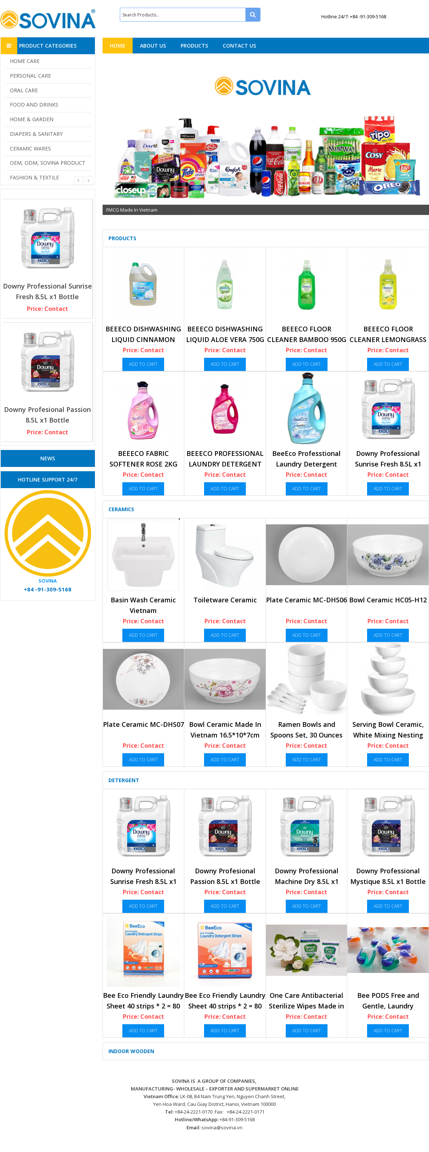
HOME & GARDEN (31, 119)
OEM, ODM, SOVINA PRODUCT (47, 162)
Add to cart (143, 364)
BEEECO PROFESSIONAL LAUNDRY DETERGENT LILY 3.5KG (224, 464)
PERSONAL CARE (30, 75)
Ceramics (121, 509)
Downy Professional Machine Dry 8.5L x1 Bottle (307, 881)
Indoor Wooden (131, 1051)
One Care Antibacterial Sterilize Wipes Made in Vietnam (306, 1006)
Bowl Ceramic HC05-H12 (388, 599)
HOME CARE (25, 60)
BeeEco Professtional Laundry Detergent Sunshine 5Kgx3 (306, 464)
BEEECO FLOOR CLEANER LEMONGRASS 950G (388, 339)
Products (122, 238)
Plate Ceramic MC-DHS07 (143, 724)
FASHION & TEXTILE (34, 177)
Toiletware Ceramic (225, 599)
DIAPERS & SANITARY (36, 133)
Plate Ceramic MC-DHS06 (306, 599)
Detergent (123, 780)
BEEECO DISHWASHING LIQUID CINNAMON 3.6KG (143, 339)
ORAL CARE (24, 90)
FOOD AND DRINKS (34, 104)
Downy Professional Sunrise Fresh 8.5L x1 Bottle (388, 464)
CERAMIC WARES (30, 148)
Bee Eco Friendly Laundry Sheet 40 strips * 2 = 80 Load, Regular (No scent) (225, 1006)
